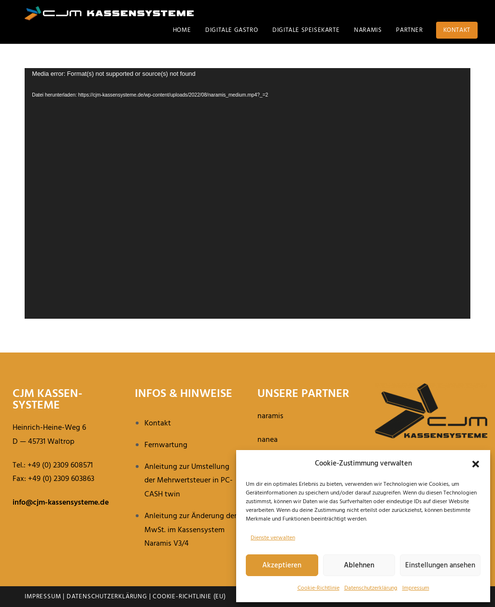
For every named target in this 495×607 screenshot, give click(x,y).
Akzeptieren (281, 565)
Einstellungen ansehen (440, 565)
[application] (247, 193)
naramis (270, 416)
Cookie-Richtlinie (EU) (189, 597)
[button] (476, 464)
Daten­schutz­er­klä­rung (370, 588)
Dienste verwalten (273, 538)
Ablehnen (359, 565)
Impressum (415, 588)
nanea (267, 440)
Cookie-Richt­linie (318, 588)
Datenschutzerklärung (107, 597)
